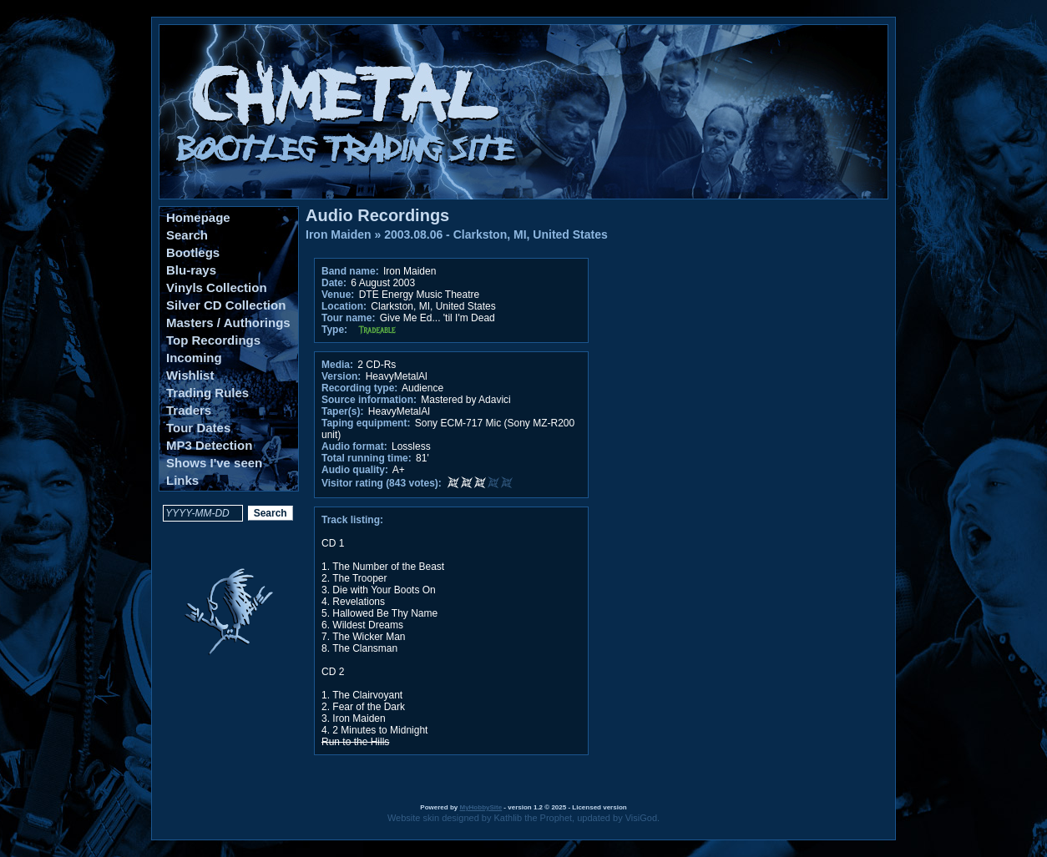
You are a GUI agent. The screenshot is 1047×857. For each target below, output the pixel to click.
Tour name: (348, 318)
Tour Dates (198, 428)
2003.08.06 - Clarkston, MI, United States (496, 234)
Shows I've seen (214, 463)
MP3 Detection (209, 445)
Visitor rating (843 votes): (381, 483)
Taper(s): (342, 411)
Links (182, 480)
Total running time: (366, 458)
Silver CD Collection (226, 305)
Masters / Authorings (228, 322)
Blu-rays (191, 270)
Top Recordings (213, 340)
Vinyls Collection (216, 287)
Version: (341, 376)
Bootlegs (193, 252)
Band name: (350, 271)
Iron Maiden (339, 234)
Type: (334, 329)
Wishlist (190, 375)
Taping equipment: (365, 423)
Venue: (337, 294)
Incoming (194, 357)
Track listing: (352, 520)
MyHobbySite (480, 807)
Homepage (198, 217)
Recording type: (359, 388)
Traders (188, 410)
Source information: (369, 400)
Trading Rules (207, 393)
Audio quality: (354, 470)
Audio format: (354, 446)
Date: (333, 283)
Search (187, 235)
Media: (337, 365)
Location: (344, 306)
